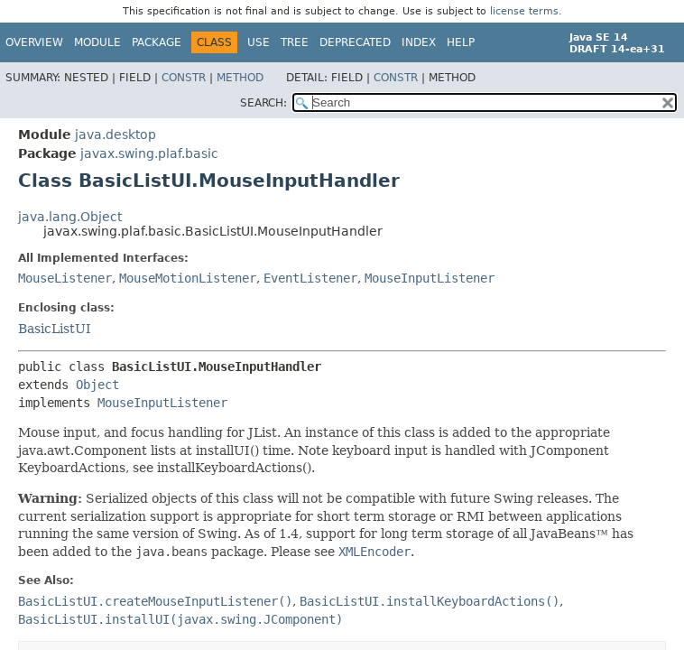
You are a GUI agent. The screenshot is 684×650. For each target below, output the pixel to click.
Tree (295, 42)
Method (240, 77)
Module (97, 42)
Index (419, 42)
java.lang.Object (70, 216)
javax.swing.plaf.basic (149, 153)
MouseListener (65, 278)
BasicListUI (54, 328)
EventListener (310, 278)
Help (461, 42)
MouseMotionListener (187, 278)
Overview (34, 42)
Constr (184, 77)
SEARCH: (263, 103)
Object (97, 384)
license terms (524, 11)
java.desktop (115, 134)
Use (258, 42)
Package (156, 42)
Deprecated (355, 42)
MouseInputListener (430, 278)
